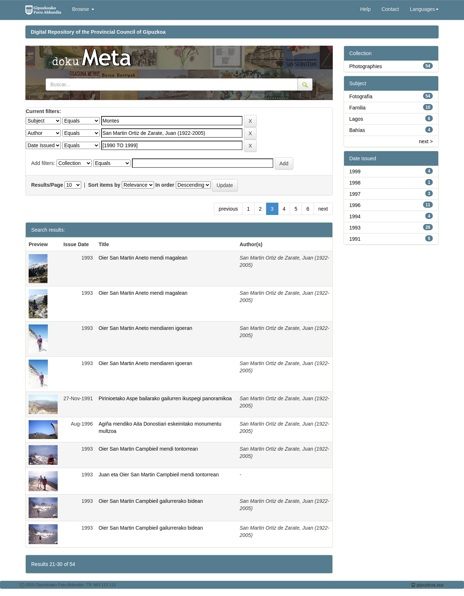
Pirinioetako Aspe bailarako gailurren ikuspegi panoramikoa (165, 398)
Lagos (356, 119)
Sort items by (104, 185)
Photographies (365, 66)
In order (165, 185)
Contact (390, 9)
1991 (355, 239)
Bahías (357, 130)
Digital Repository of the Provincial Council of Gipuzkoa (98, 32)
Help (365, 9)
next (323, 209)
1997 (355, 194)
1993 (355, 228)
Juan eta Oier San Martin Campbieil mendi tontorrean (159, 474)
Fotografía (361, 96)
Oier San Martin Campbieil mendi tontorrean (148, 449)
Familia (357, 108)
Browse (83, 9)
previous (228, 209)
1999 (355, 171)
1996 (355, 205)
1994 (355, 216)
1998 (355, 183)
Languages (424, 9)
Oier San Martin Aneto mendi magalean (143, 258)
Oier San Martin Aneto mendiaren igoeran (145, 328)
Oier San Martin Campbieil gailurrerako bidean (151, 501)
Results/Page (47, 185)
